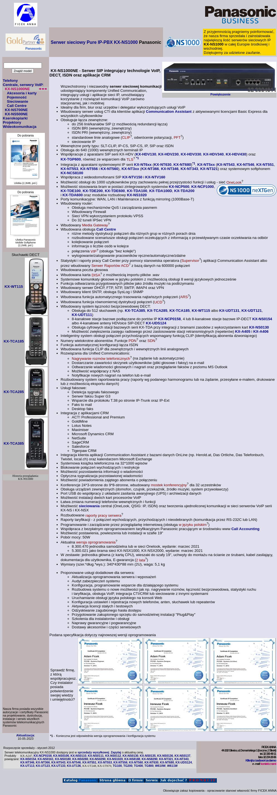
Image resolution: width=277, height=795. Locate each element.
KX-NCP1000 (202, 187)
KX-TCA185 (179, 310)
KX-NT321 (209, 169)
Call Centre (16, 106)
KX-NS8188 (132, 759)
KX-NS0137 (182, 755)
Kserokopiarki (15, 118)
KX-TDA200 (184, 191)
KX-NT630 (162, 164)
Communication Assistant (169, 111)
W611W (172, 765)
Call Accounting (245, 529)
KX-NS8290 (149, 759)
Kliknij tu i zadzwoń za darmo (261, 760)
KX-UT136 (74, 765)
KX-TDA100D (160, 191)
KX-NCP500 (179, 187)
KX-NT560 (109, 169)
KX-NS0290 (98, 759)
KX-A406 (261, 331)
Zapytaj (116, 752)
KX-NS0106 (61, 755)
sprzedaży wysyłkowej (93, 752)
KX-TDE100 (71, 191)
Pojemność (17, 97)
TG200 (128, 765)
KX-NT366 (150, 169)
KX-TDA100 (137, 191)
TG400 (138, 765)
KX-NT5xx (206, 164)
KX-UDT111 (82, 315)
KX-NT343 (189, 169)
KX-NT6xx (143, 164)
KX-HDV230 (168, 154)
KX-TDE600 (115, 191)
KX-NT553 (69, 169)
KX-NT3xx (130, 169)
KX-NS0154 (262, 319)
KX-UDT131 (229, 310)
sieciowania (89, 506)
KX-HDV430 (236, 154)
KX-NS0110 (78, 755)
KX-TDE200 (93, 191)
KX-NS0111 (96, 755)
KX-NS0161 (46, 759)
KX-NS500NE (16, 114)
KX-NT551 (265, 164)
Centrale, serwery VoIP (23, 85)
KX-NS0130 (259, 327)
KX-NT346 (170, 169)
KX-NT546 (245, 164)
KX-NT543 (226, 164)
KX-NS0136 (165, 755)
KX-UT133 (58, 765)
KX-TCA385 (135, 310)
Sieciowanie (17, 101)
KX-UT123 (43, 765)
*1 (137, 158)
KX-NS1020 (137, 195)
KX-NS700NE (16, 110)
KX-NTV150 (132, 177)
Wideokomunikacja (20, 126)
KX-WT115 (201, 310)
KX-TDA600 (72, 195)
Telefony (10, 80)
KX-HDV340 (213, 154)
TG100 (117, 765)
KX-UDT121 (252, 310)
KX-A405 (243, 331)
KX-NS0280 (80, 759)
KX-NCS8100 (72, 173)
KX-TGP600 (71, 159)
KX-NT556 (89, 169)
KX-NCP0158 (169, 319)
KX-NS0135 (148, 755)
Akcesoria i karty (22, 93)
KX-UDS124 (156, 323)
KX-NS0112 (113, 755)
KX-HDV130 (146, 154)
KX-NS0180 (63, 759)
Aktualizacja (25, 735)
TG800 (149, 765)
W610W (160, 765)
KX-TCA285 (157, 310)
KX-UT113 (27, 765)
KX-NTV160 (155, 177)
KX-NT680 (182, 164)
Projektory (12, 122)
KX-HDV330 (191, 154)
